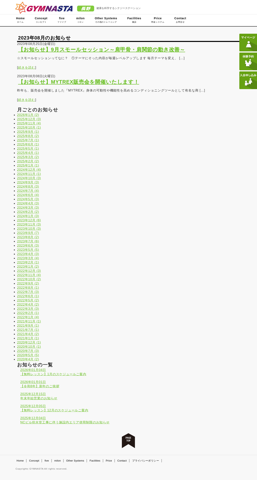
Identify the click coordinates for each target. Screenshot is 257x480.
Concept (41, 20)
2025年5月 (28, 148)
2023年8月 (28, 237)
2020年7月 (28, 351)
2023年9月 (28, 233)
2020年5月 (28, 355)
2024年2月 (28, 212)
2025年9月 (28, 131)
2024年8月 (28, 186)
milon (80, 20)
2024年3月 (28, 207)
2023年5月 (28, 249)
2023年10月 (29, 228)
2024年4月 (28, 203)
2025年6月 (28, 144)
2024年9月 (28, 182)
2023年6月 (28, 245)
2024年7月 (28, 190)
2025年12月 (29, 119)
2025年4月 (28, 153)
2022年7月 (28, 292)
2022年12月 (29, 271)
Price (157, 20)
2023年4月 (28, 254)
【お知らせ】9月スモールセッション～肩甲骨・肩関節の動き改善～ (101, 49)
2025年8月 (28, 136)
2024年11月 (29, 174)
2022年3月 (28, 308)
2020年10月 (29, 346)
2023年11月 (29, 224)
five (61, 20)
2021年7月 (28, 330)
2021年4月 (28, 334)
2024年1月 (28, 216)
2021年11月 (29, 321)
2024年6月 (28, 195)
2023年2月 (28, 262)
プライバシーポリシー (145, 460)
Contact (180, 20)
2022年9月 (28, 283)
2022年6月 (28, 296)
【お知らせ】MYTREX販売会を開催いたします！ (78, 82)
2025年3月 (28, 157)
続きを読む (26, 67)
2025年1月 (28, 165)
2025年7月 (28, 140)
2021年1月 (28, 338)
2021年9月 (28, 325)
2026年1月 (28, 115)
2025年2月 (28, 161)
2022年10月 (29, 279)
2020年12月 (29, 342)
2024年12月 (29, 169)
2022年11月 (29, 275)
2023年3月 (28, 258)
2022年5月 (28, 300)
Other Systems (106, 20)
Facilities (134, 20)
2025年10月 (29, 127)
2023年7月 (28, 241)
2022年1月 (28, 317)
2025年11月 (29, 123)
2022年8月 (28, 287)
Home (20, 20)
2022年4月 (28, 304)
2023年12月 (29, 220)
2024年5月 (28, 199)
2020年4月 (28, 359)
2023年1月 (28, 266)
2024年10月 (29, 178)
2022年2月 (28, 313)
